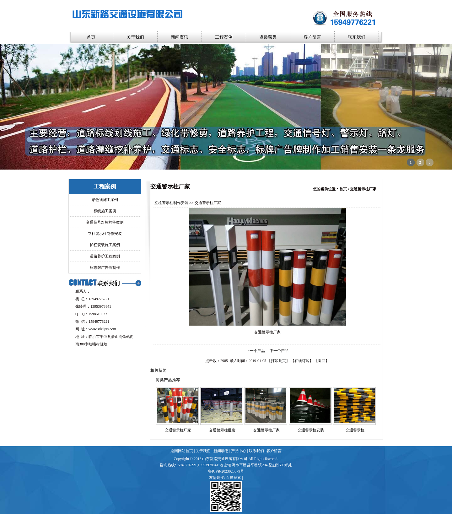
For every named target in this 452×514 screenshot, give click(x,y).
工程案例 (224, 37)
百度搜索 (233, 477)
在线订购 (301, 361)
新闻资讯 (179, 37)
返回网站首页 (181, 451)
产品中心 (238, 451)
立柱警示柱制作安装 (171, 203)
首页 (91, 37)
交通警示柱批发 (222, 430)
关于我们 (135, 37)
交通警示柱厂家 (178, 430)
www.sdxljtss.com (102, 329)
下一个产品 (279, 351)
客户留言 (312, 37)
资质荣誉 (268, 37)
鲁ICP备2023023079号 (226, 471)
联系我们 (356, 37)
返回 (322, 361)
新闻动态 (221, 451)
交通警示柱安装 (311, 430)
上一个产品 (255, 351)
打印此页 (278, 361)
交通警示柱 (355, 430)
